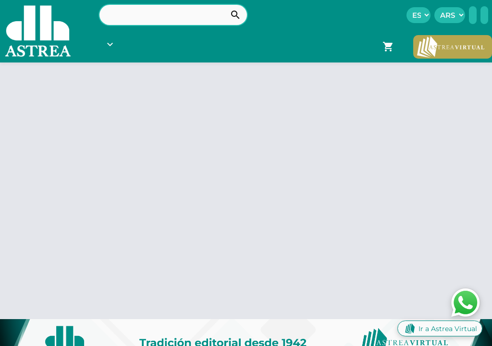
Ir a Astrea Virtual (440, 328)
